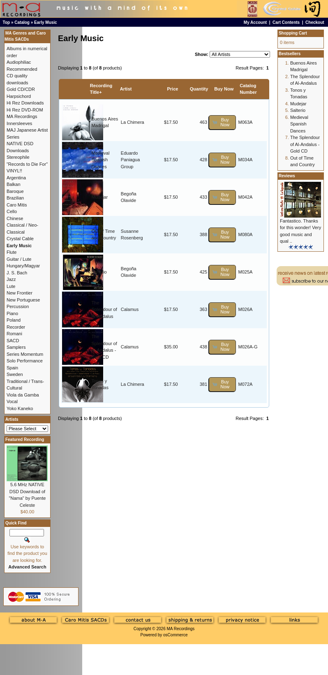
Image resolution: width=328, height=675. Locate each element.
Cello (12, 211)
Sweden (15, 374)
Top (6, 22)
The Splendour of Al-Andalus (104, 309)
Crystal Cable (20, 238)
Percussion (18, 306)
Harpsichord (19, 96)
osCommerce (175, 635)
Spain (12, 367)
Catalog (22, 22)
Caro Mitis (17, 204)
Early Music (45, 22)
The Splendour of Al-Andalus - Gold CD (305, 144)
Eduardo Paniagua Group (130, 160)
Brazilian (15, 197)
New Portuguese (23, 299)
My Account (255, 22)
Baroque (15, 191)
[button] (222, 122)
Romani (14, 333)
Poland (14, 320)
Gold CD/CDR (21, 89)
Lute (11, 286)
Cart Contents (286, 22)
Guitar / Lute (19, 259)
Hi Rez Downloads (25, 102)
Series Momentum (25, 354)
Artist (126, 88)
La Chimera (132, 122)
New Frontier (19, 292)
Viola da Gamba (23, 394)
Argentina (16, 177)
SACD (13, 340)
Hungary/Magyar (23, 265)
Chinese (15, 218)
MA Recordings (180, 628)
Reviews (287, 176)
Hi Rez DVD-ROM (25, 109)
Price (172, 88)
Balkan (14, 184)
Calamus (130, 309)
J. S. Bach (17, 272)
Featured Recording (24, 439)
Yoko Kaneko (20, 408)
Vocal (12, 401)
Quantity (199, 88)
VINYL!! (14, 170)
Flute (11, 252)
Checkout (314, 22)
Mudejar (99, 197)
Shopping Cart (293, 33)
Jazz (11, 279)
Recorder (16, 327)
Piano (12, 313)
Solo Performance (25, 360)
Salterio (98, 271)
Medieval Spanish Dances (100, 160)
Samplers (16, 347)
